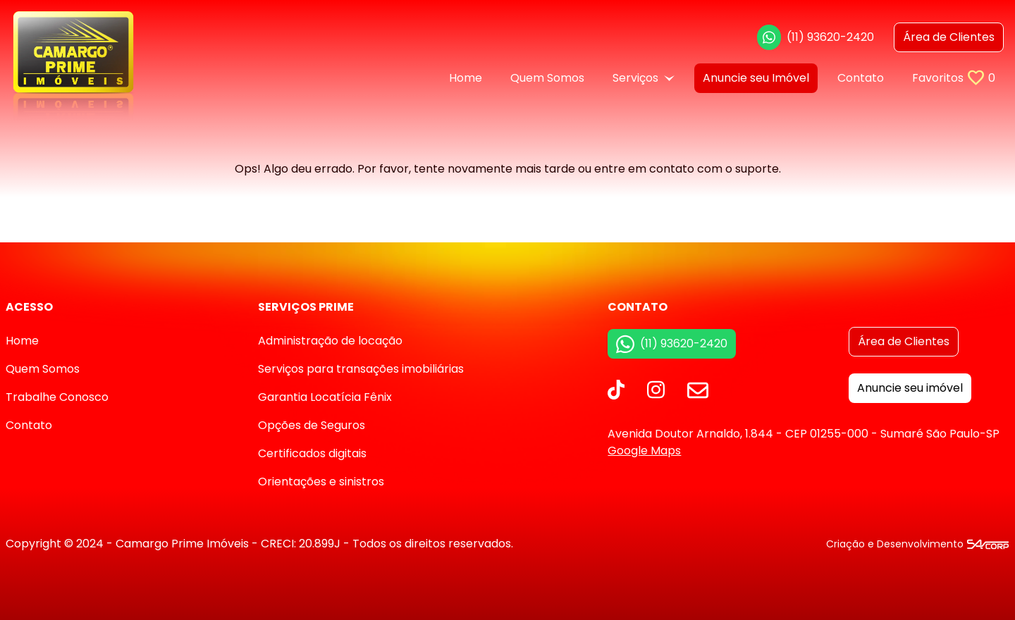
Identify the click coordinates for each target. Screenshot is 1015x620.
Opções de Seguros (311, 425)
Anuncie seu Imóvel (756, 78)
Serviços (644, 78)
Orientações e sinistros (321, 481)
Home (465, 78)
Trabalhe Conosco (57, 397)
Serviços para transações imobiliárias (361, 369)
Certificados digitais (312, 453)
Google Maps (644, 450)
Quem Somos (547, 78)
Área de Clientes (903, 341)
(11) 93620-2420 (815, 37)
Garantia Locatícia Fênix (325, 397)
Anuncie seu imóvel (910, 388)
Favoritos (953, 77)
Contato (860, 78)
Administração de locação (330, 341)
